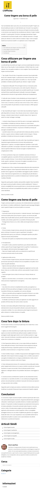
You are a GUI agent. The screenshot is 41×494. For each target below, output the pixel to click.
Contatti (5, 486)
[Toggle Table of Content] (24, 45)
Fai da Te (3, 473)
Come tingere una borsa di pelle (11, 49)
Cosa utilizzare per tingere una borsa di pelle (14, 47)
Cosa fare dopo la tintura (9, 51)
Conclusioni (6, 53)
